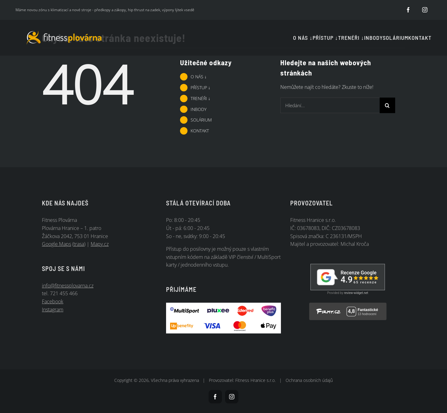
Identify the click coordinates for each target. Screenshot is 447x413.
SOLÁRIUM (201, 120)
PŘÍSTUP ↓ (200, 87)
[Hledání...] (330, 105)
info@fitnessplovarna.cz (67, 285)
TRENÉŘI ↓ (200, 98)
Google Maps (56, 244)
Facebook (52, 301)
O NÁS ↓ (199, 77)
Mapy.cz (100, 244)
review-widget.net (356, 293)
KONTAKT (200, 131)
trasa (79, 244)
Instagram (52, 309)
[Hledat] (387, 105)
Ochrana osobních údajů (309, 380)
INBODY (198, 109)
